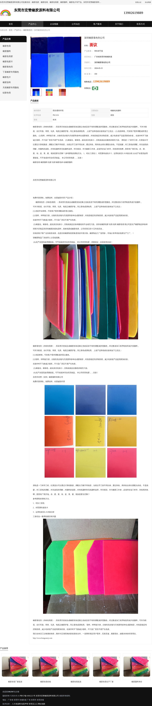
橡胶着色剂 (27, 30)
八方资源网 (16, 704)
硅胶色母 (7, 93)
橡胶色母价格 (45, 682)
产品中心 (32, 24)
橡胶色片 (7, 77)
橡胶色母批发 (76, 682)
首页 (11, 24)
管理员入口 (33, 704)
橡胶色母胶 (8, 56)
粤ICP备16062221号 (27, 696)
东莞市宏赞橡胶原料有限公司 (47, 696)
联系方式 (141, 24)
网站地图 (41, 704)
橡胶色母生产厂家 (106, 682)
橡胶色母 (7, 46)
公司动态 (76, 24)
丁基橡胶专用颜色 (11, 72)
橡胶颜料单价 (136, 682)
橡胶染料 (7, 82)
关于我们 (119, 24)
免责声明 (24, 704)
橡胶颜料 (7, 51)
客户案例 (97, 24)
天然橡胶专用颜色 (11, 87)
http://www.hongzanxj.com (42, 638)
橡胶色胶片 (8, 61)
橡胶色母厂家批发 (15, 682)
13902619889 (101, 81)
